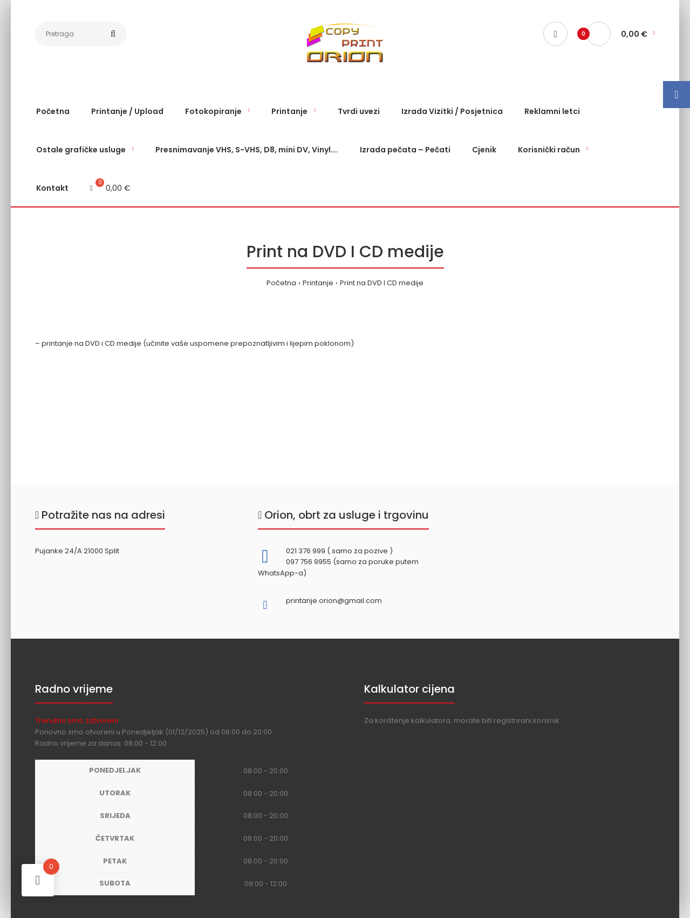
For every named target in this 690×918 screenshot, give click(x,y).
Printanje (318, 283)
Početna (281, 283)
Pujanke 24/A (58, 551)
